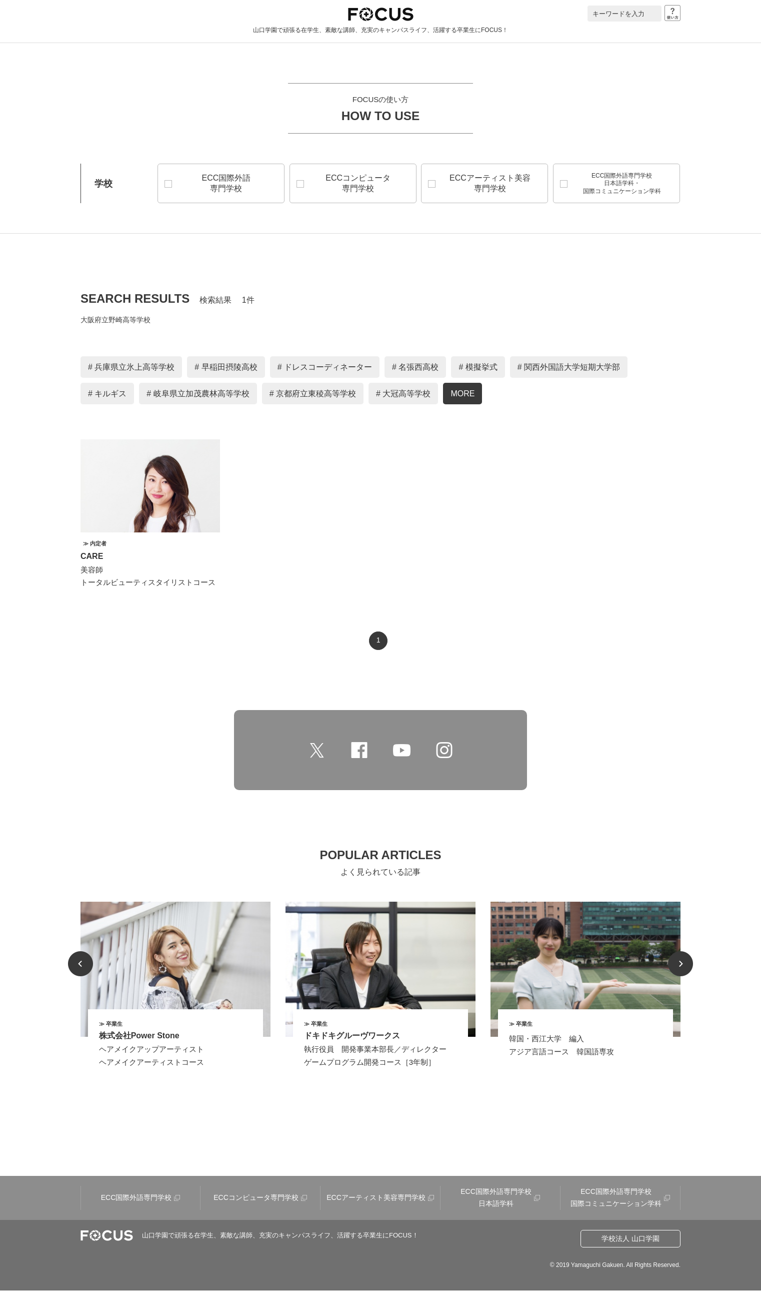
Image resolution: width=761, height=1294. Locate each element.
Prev (80, 967)
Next (680, 967)
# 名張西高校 (415, 370)
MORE (462, 397)
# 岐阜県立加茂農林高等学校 (197, 397)
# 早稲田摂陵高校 (225, 370)
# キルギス (107, 397)
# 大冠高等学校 (403, 397)
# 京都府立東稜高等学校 (313, 397)
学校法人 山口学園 (631, 1242)
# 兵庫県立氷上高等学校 (131, 370)
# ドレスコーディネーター (325, 370)
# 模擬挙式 (477, 370)
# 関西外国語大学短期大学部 (569, 370)
